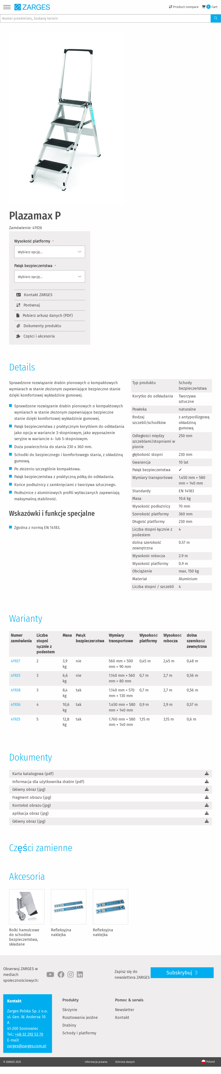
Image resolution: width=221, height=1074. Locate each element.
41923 (15, 675)
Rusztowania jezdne (80, 1017)
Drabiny (69, 1025)
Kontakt (122, 1017)
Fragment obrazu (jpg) (31, 797)
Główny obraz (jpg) (28, 789)
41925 (15, 719)
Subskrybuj (180, 973)
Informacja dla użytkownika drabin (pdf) (48, 781)
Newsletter (124, 1009)
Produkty (70, 1000)
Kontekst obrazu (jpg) (31, 805)
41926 (16, 704)
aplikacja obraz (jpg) (30, 813)
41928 (16, 690)
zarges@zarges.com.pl (26, 1046)
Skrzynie (69, 1009)
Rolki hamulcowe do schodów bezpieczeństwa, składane (24, 937)
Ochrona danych (125, 1061)
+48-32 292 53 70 (29, 1034)
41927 (15, 661)
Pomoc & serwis (129, 1000)
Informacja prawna (96, 1061)
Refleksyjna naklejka (61, 932)
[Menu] (7, 8)
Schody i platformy (79, 1033)
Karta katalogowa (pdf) (33, 773)
